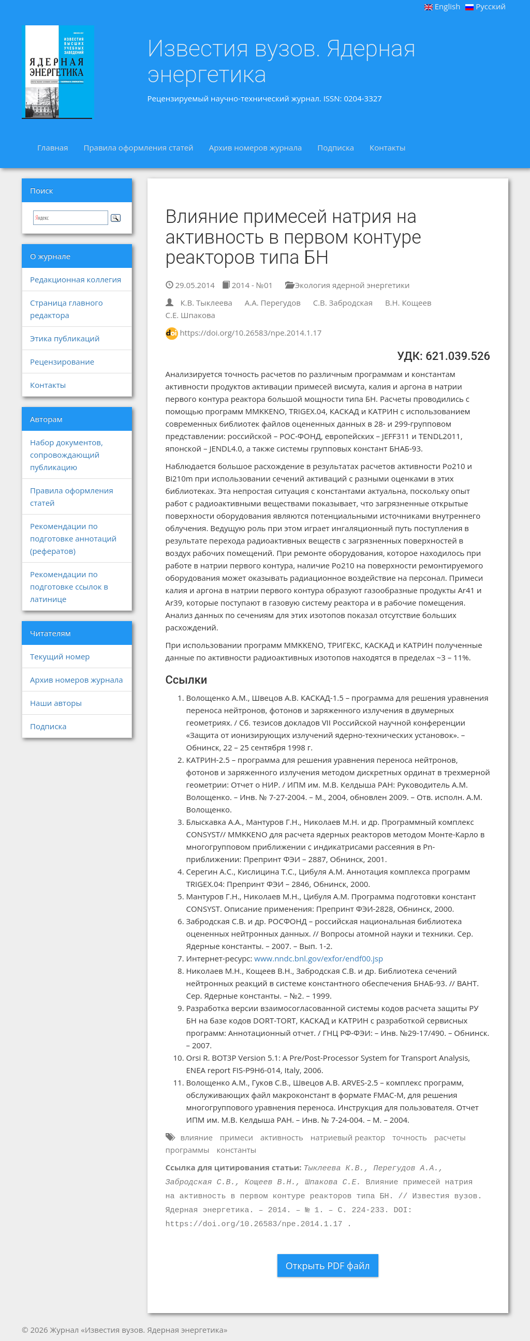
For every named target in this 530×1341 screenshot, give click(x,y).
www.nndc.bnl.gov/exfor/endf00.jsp (318, 958)
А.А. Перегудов (273, 302)
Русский (485, 6)
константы (236, 1149)
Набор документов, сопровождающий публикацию (66, 454)
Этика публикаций (64, 338)
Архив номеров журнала (255, 147)
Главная (52, 147)
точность (409, 1137)
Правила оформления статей (138, 147)
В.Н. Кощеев (408, 302)
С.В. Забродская (343, 302)
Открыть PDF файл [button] (328, 1265)
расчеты (450, 1137)
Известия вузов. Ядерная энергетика (282, 61)
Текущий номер (60, 656)
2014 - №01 (247, 285)
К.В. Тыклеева (206, 302)
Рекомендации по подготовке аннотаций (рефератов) (73, 538)
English (442, 6)
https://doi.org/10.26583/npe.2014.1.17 (250, 332)
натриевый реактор (348, 1137)
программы (188, 1149)
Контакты (387, 147)
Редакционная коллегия (75, 279)
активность (281, 1137)
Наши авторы (56, 703)
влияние (196, 1137)
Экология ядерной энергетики (347, 285)
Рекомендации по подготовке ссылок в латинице (69, 586)
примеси (236, 1137)
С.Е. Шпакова (190, 315)
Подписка (335, 147)
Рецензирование (62, 361)
